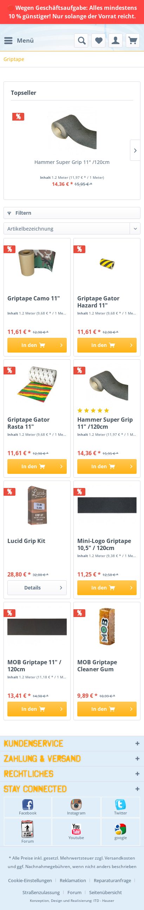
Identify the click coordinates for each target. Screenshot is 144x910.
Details (43, 586)
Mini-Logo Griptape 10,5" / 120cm (104, 544)
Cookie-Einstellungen (30, 880)
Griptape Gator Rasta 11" (28, 423)
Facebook (28, 807)
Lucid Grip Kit (26, 541)
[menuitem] (18, 40)
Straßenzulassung (41, 892)
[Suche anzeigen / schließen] (81, 40)
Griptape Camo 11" (33, 298)
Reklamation (73, 880)
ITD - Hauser (103, 900)
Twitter (120, 807)
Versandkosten (120, 858)
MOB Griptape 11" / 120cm (34, 666)
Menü (19, 39)
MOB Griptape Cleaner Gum (97, 666)
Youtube (76, 832)
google (120, 832)
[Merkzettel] (98, 40)
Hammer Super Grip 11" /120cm (72, 162)
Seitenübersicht (105, 892)
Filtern (19, 212)
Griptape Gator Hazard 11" (98, 302)
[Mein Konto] (116, 40)
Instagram (76, 807)
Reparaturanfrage (112, 880)
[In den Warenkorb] (37, 345)
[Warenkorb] (133, 40)
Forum (27, 832)
